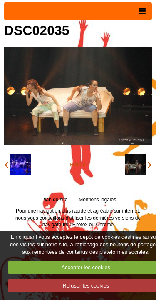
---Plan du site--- (55, 199)
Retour (78, 164)
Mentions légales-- (99, 199)
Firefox (80, 225)
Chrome (105, 225)
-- (77, 199)
